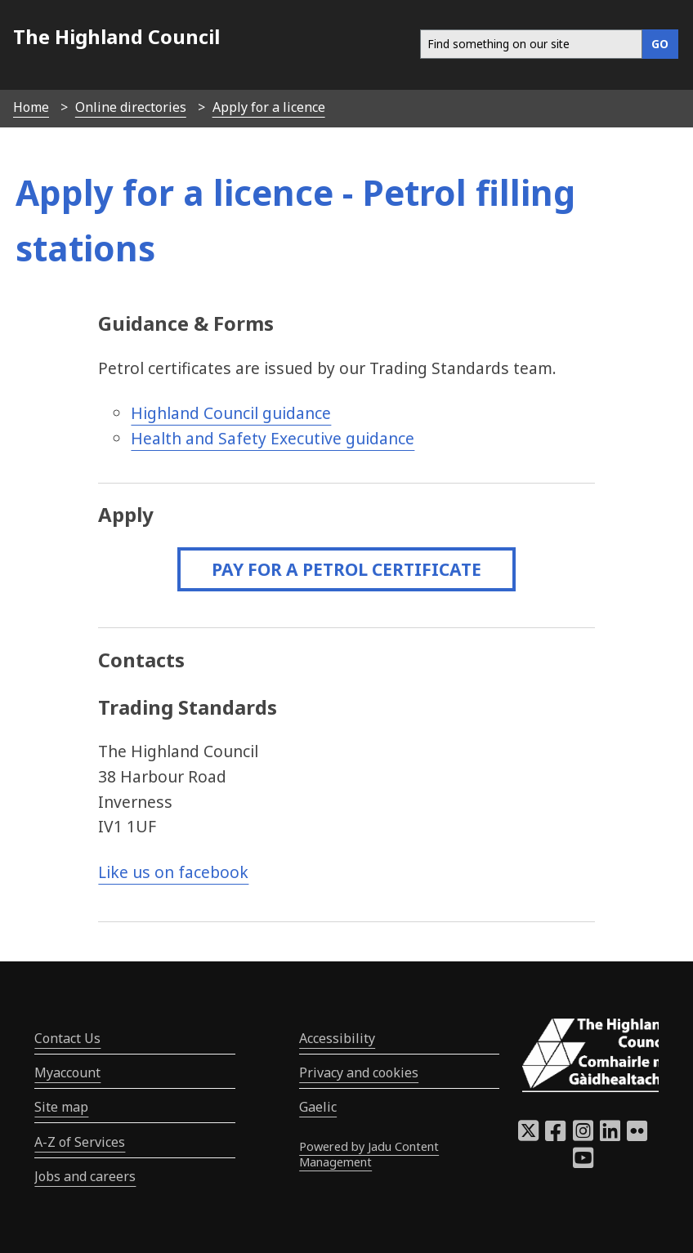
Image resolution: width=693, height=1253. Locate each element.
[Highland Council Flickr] (637, 1135)
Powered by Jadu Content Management (369, 1154)
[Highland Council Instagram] (583, 1135)
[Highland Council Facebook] (555, 1135)
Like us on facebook (173, 872)
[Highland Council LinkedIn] (610, 1135)
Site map (61, 1107)
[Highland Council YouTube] (583, 1162)
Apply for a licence (268, 107)
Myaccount (67, 1072)
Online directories (130, 107)
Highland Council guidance (231, 413)
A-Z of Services (79, 1142)
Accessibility (337, 1038)
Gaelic (318, 1107)
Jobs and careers (85, 1176)
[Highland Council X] (528, 1135)
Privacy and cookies (358, 1072)
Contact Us (67, 1038)
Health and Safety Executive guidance (272, 438)
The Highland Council (116, 36)
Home (31, 107)
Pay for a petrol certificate (346, 569)
